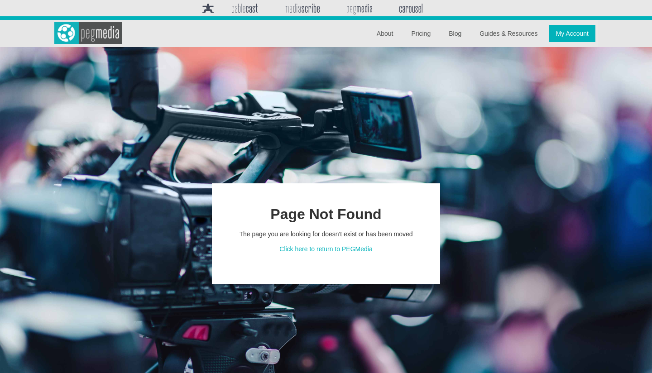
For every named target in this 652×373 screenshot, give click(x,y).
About (385, 33)
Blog (455, 33)
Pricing (421, 33)
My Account (572, 33)
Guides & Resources (508, 33)
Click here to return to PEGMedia (325, 249)
